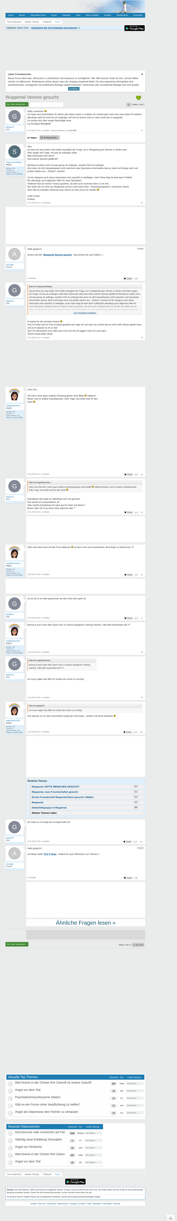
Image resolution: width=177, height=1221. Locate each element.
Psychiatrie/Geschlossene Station (37, 1097)
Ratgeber (66, 15)
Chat (78, 15)
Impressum (51, 1204)
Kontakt (34, 1204)
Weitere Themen (32, 1174)
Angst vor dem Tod (27, 1090)
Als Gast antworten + (17, 104)
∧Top (170, 1218)
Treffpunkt (47, 1174)
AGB (89, 1204)
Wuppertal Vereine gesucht (32, 97)
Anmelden (138, 15)
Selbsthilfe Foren (38, 15)
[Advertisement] (86, 757)
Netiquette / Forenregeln (102, 1204)
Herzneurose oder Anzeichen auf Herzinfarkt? (46, 1132)
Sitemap (117, 1204)
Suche (54, 15)
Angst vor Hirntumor (28, 1146)
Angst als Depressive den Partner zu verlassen (46, 1112)
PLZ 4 (57, 1174)
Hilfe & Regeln (92, 15)
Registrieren (122, 15)
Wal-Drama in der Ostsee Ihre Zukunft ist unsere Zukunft (53, 1082)
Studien (107, 15)
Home (11, 15)
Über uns (42, 1204)
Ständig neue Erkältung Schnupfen (38, 1139)
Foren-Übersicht (14, 1174)
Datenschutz (63, 1204)
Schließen (73, 89)
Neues (22, 15)
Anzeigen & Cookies (77, 1204)
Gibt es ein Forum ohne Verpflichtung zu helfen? (47, 1104)
